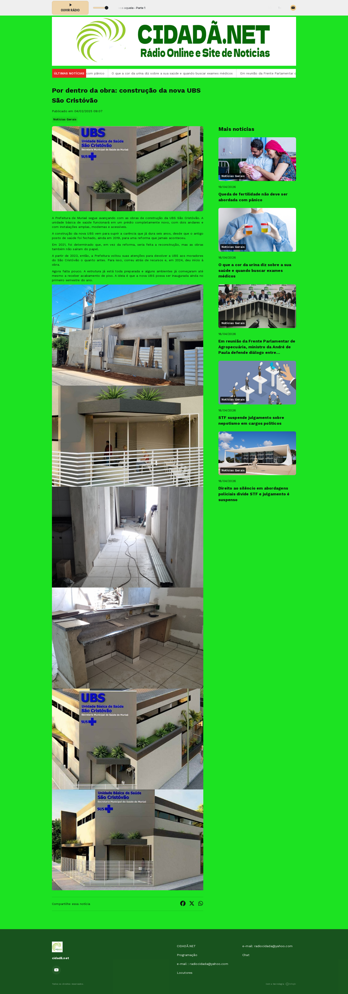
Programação (187, 955)
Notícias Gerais (64, 119)
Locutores (185, 972)
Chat (245, 955)
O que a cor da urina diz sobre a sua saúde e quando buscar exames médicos (176, 73)
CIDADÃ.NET (186, 946)
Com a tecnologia (281, 984)
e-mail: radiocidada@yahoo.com (267, 946)
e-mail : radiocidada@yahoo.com (202, 964)
